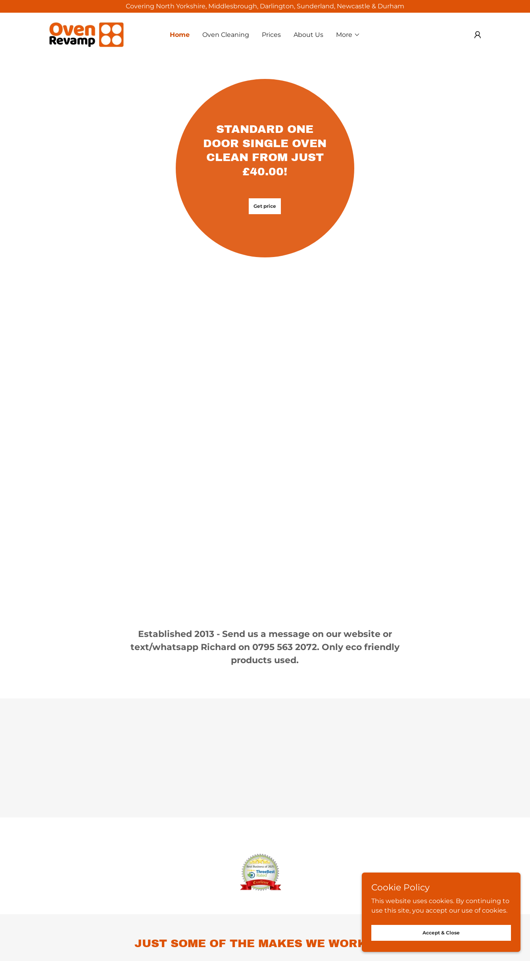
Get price (264, 206)
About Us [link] (308, 34)
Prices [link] (271, 34)
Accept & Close (441, 933)
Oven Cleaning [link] (225, 34)
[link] (86, 34)
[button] (348, 35)
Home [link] (180, 34)
